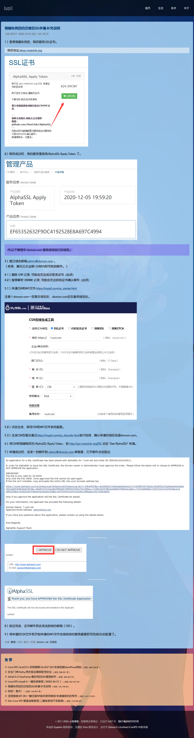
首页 (147, 8)
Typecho (58, 727)
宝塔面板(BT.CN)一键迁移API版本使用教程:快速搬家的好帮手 (42, 696)
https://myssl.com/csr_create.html (56, 288)
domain (40, 642)
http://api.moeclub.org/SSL (85, 443)
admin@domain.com (40, 261)
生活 (160, 8)
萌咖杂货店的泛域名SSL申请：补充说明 (32, 28)
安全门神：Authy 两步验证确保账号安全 (30, 672)
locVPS (134, 727)
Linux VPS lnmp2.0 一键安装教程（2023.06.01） (35, 681)
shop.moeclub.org (31, 50)
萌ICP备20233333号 (128, 721)
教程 (13, 642)
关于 (186, 8)
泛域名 (53, 642)
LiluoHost (123, 727)
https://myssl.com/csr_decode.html (58, 435)
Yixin (85, 727)
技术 (173, 8)
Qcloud (112, 727)
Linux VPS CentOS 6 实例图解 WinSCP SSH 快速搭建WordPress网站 (45, 667)
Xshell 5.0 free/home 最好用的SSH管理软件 (32, 676)
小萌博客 (74, 721)
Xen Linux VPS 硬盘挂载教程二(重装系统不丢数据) (36, 701)
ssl (47, 642)
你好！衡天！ (16, 691)
